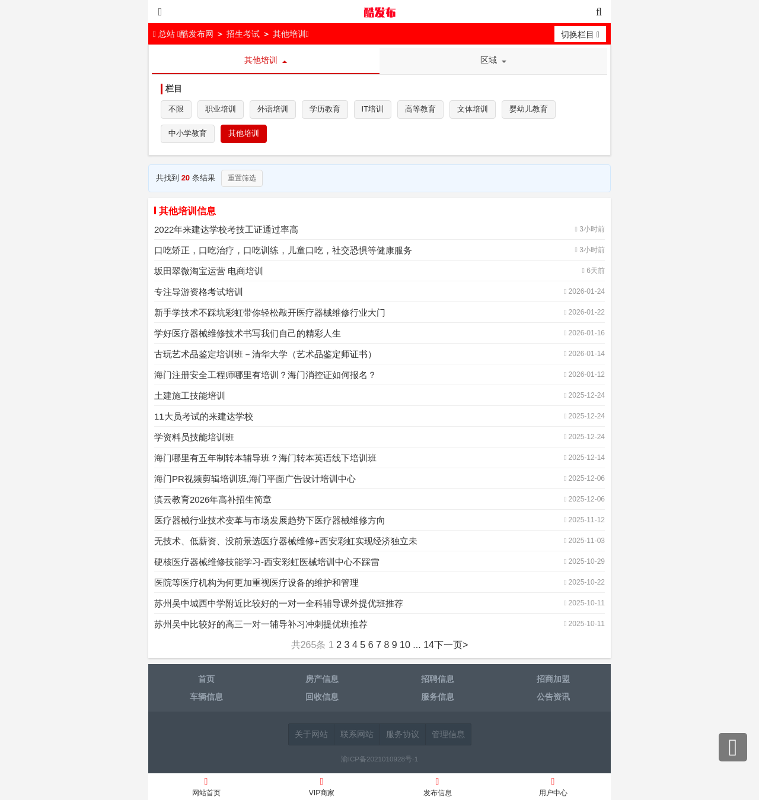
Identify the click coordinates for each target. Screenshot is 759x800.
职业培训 (220, 109)
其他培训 (289, 34)
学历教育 (325, 109)
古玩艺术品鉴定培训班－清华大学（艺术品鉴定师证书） (265, 355)
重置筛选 (242, 179)
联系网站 (357, 735)
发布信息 (437, 788)
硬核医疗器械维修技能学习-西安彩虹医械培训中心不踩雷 (267, 563)
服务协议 (402, 735)
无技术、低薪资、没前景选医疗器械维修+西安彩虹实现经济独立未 (285, 542)
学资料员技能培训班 (194, 438)
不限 (176, 109)
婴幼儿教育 (529, 109)
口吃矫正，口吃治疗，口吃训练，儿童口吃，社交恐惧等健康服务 (283, 251)
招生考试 (243, 34)
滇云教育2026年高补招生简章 (213, 501)
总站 (165, 34)
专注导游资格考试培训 (198, 293)
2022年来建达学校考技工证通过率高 (226, 231)
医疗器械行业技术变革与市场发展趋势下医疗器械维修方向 (269, 521)
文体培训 (473, 109)
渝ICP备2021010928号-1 (380, 760)
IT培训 (373, 109)
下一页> (451, 646)
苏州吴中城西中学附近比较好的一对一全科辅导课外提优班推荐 (278, 604)
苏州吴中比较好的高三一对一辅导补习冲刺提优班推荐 (261, 625)
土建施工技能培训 (189, 397)
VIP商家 (322, 788)
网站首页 (206, 788)
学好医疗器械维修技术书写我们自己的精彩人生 (247, 334)
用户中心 (553, 788)
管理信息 (448, 735)
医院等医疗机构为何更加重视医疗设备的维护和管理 (256, 584)
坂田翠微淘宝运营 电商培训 (208, 272)
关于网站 (311, 735)
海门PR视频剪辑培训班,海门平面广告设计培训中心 (255, 480)
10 (405, 646)
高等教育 (421, 109)
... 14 (423, 646)
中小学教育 (187, 134)
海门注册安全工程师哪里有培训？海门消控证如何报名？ (265, 376)
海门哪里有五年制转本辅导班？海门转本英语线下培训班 (265, 459)
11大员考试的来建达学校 (203, 417)
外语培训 (272, 109)
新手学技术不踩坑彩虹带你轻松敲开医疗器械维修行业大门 (269, 314)
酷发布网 (379, 12)
